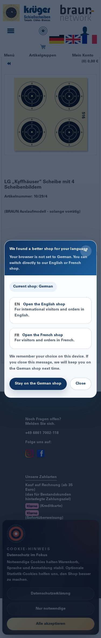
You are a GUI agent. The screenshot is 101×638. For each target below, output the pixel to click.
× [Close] (86, 251)
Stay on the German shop (38, 384)
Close (81, 384)
